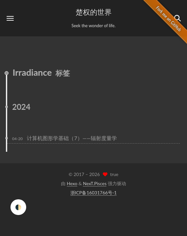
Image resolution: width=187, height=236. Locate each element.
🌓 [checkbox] (18, 207)
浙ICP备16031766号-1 (93, 192)
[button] (10, 18)
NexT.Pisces (94, 183)
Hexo (72, 183)
